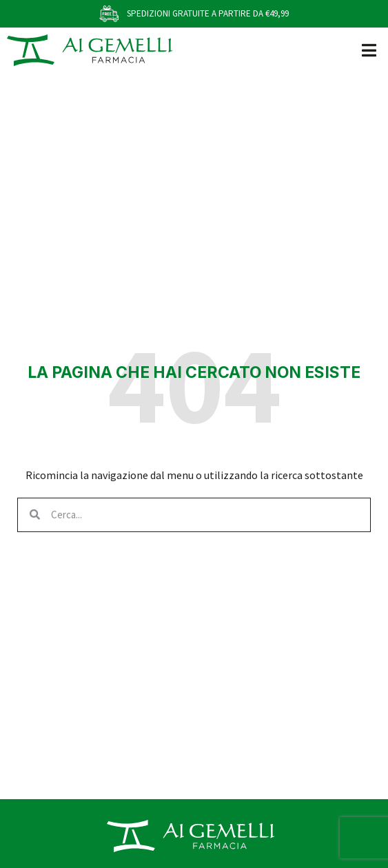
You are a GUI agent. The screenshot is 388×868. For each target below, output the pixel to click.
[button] (369, 50)
